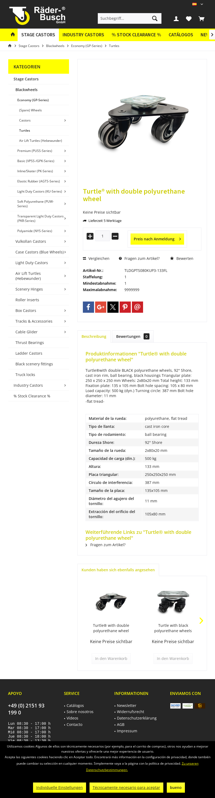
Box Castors (25, 310)
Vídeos (72, 718)
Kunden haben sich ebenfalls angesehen (118, 569)
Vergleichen (96, 258)
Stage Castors (26, 78)
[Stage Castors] (38, 35)
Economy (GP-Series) (33, 100)
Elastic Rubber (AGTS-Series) (38, 181)
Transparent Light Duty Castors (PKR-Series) (40, 218)
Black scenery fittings (34, 363)
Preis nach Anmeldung (157, 238)
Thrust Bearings (29, 342)
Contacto (74, 724)
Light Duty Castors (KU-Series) (39, 191)
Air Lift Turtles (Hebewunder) (40, 140)
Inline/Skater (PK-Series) (35, 171)
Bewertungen (132, 336)
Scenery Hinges (29, 289)
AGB (120, 724)
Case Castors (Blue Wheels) (39, 252)
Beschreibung (94, 336)
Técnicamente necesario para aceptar (126, 787)
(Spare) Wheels (30, 110)
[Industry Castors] (83, 35)
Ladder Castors (28, 353)
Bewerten (181, 258)
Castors (25, 120)
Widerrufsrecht (130, 711)
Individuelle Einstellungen (59, 787)
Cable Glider (26, 331)
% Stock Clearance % (32, 395)
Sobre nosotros (80, 711)
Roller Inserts (27, 299)
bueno (176, 787)
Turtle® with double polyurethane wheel (111, 628)
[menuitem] (201, 18)
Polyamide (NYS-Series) (34, 231)
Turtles (24, 130)
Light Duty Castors (31, 262)
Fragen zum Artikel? (139, 258)
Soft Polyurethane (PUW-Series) (35, 203)
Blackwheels (26, 89)
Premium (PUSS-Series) (34, 150)
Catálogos (181, 35)
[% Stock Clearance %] (136, 35)
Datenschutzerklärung (137, 718)
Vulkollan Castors (30, 241)
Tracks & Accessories (33, 321)
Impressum (127, 730)
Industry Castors (28, 385)
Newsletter (126, 705)
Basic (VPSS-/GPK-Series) (35, 161)
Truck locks (25, 374)
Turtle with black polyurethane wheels (173, 628)
